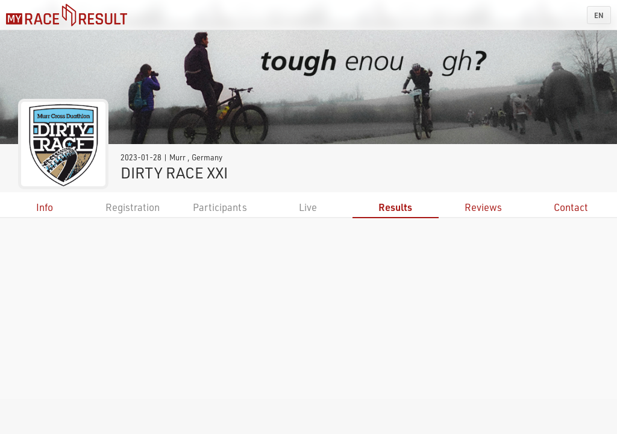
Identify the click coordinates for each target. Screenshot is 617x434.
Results (395, 207)
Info (44, 207)
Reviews (483, 207)
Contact (571, 207)
